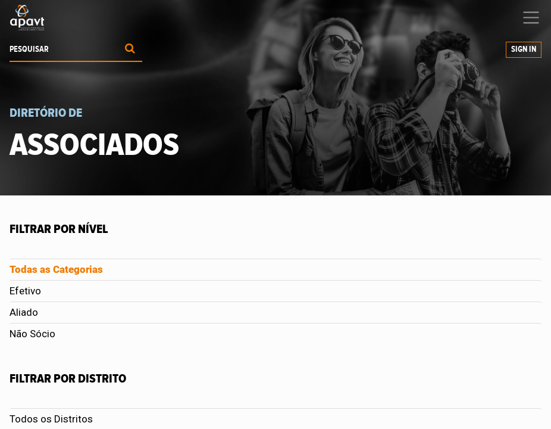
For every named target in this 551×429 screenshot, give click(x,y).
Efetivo (25, 291)
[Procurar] (130, 50)
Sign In (523, 49)
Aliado (24, 312)
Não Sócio (32, 334)
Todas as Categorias (56, 269)
